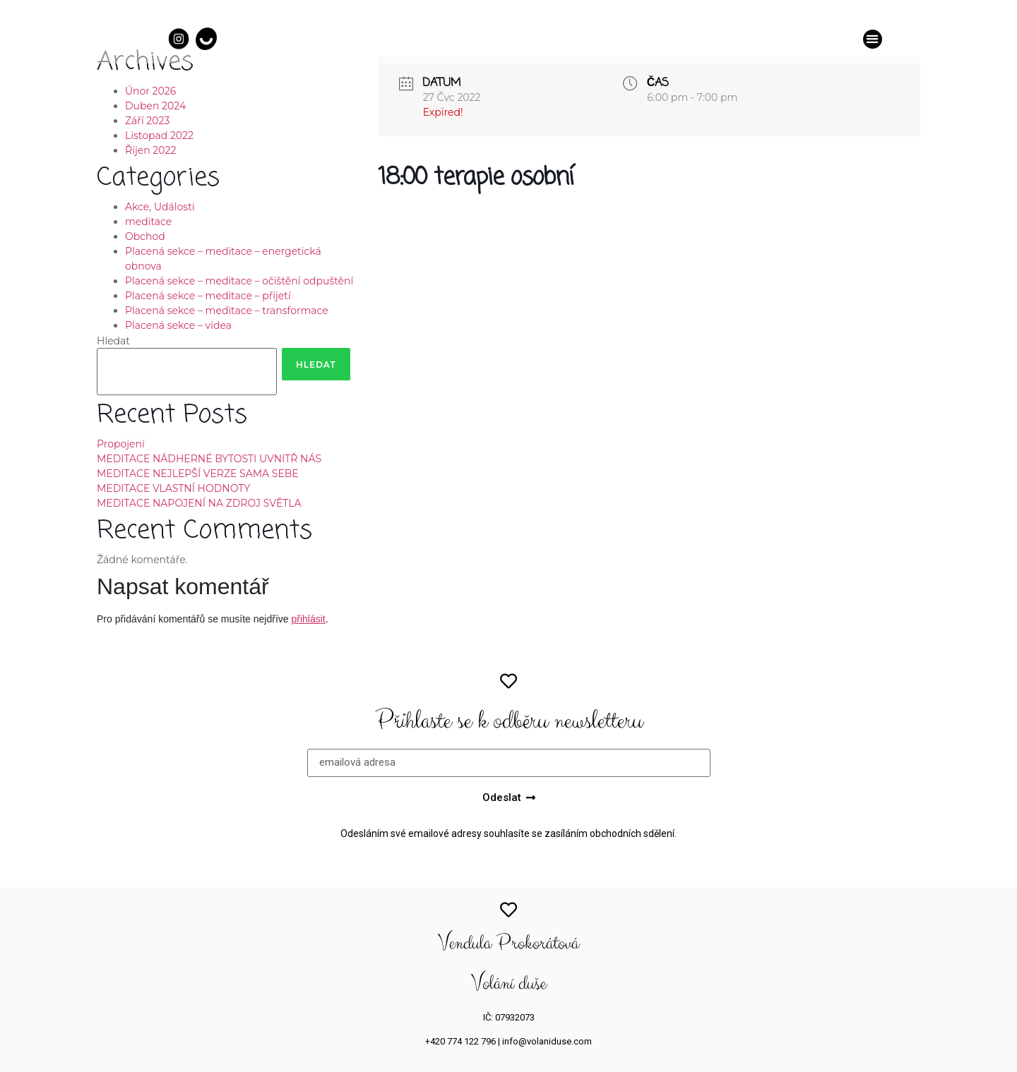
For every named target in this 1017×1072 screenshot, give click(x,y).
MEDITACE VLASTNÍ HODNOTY (173, 488)
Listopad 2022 (159, 135)
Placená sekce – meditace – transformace (226, 310)
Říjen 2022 (150, 150)
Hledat (113, 341)
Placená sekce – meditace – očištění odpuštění (239, 281)
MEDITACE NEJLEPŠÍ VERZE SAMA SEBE (198, 473)
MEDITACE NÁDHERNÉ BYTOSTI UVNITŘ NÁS (209, 458)
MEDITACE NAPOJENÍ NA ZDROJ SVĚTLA (199, 503)
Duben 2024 (155, 106)
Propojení (121, 444)
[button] (872, 39)
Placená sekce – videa (178, 325)
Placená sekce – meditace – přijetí (208, 295)
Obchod (145, 236)
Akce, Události (160, 206)
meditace (148, 221)
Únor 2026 (150, 91)
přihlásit (308, 619)
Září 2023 (147, 120)
